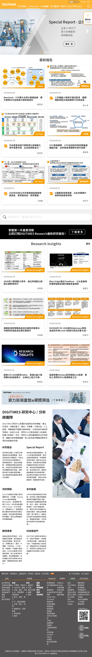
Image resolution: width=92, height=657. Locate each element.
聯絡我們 (81, 604)
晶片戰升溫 (6, 583)
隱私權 (37, 574)
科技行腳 (60, 590)
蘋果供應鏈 (6, 588)
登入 (88, 2)
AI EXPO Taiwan (70, 603)
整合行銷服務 (83, 599)
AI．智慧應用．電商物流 (18, 593)
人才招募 (81, 602)
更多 (69, 43)
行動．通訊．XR (20, 590)
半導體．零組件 (19, 585)
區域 (27, 583)
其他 (69, 599)
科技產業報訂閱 (83, 592)
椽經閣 (44, 6)
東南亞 (30, 585)
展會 (3, 595)
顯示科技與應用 (52, 643)
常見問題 (45, 574)
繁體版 (71, 2)
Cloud (49, 620)
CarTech (50, 635)
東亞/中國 (31, 590)
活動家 (54, 6)
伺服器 (49, 625)
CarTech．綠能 (19, 588)
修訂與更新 (6, 599)
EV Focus (50, 599)
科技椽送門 (6, 592)
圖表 (15, 616)
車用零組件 (51, 583)
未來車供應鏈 (7, 585)
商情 (38, 592)
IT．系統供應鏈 (19, 602)
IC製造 (49, 639)
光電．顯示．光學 (18, 605)
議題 (38, 583)
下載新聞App (82, 609)
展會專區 (39, 595)
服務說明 (22, 574)
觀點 (38, 585)
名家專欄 (60, 588)
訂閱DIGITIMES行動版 (84, 596)
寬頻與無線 (51, 613)
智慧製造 (50, 606)
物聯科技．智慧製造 (18, 610)
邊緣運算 (50, 590)
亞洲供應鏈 (51, 604)
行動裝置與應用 (52, 629)
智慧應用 (70, 590)
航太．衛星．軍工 (18, 598)
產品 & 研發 (71, 595)
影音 (61, 6)
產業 (13, 583)
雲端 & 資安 (71, 592)
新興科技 (50, 602)
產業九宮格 (6, 590)
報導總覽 (39, 588)
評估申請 (83, 2)
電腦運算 (50, 623)
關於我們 (5, 574)
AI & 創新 (70, 597)
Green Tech (51, 597)
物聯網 (49, 611)
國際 (29, 592)
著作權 (30, 574)
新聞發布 (13, 574)
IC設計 (49, 637)
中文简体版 (75, 574)
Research (33, 6)
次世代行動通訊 (52, 617)
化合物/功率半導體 (52, 593)
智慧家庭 (50, 609)
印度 (29, 588)
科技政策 (17, 613)
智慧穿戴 (50, 632)
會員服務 (81, 588)
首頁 (7, 578)
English (86, 574)
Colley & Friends (60, 584)
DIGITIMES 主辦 (71, 586)
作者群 (59, 592)
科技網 (22, 6)
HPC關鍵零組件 (52, 586)
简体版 (76, 2)
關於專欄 (60, 595)
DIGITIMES (84, 578)
